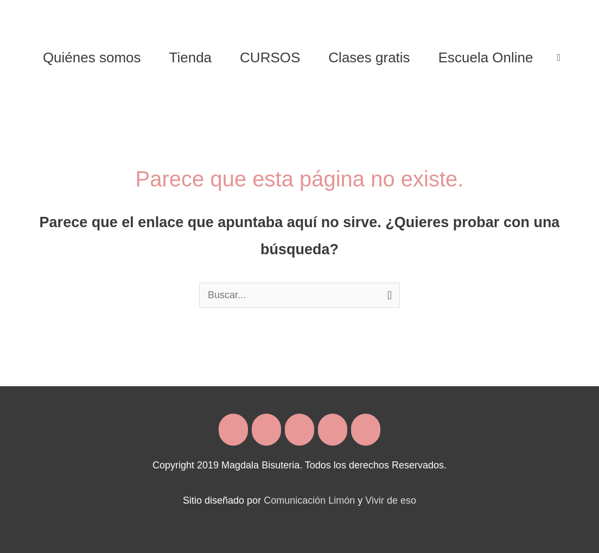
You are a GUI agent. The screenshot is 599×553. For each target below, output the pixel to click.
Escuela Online (485, 57)
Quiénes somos (92, 57)
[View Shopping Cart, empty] (559, 57)
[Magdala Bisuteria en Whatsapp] (332, 430)
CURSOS (270, 57)
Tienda (190, 57)
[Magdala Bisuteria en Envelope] (299, 430)
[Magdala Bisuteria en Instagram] (266, 430)
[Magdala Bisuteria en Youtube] (365, 430)
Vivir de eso (390, 500)
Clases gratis (369, 57)
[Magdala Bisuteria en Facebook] (233, 430)
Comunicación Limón (309, 500)
